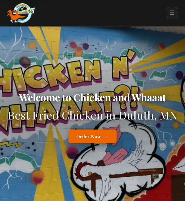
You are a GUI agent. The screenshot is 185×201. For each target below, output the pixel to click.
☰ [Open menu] (172, 12)
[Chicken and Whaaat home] (21, 13)
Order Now (92, 136)
